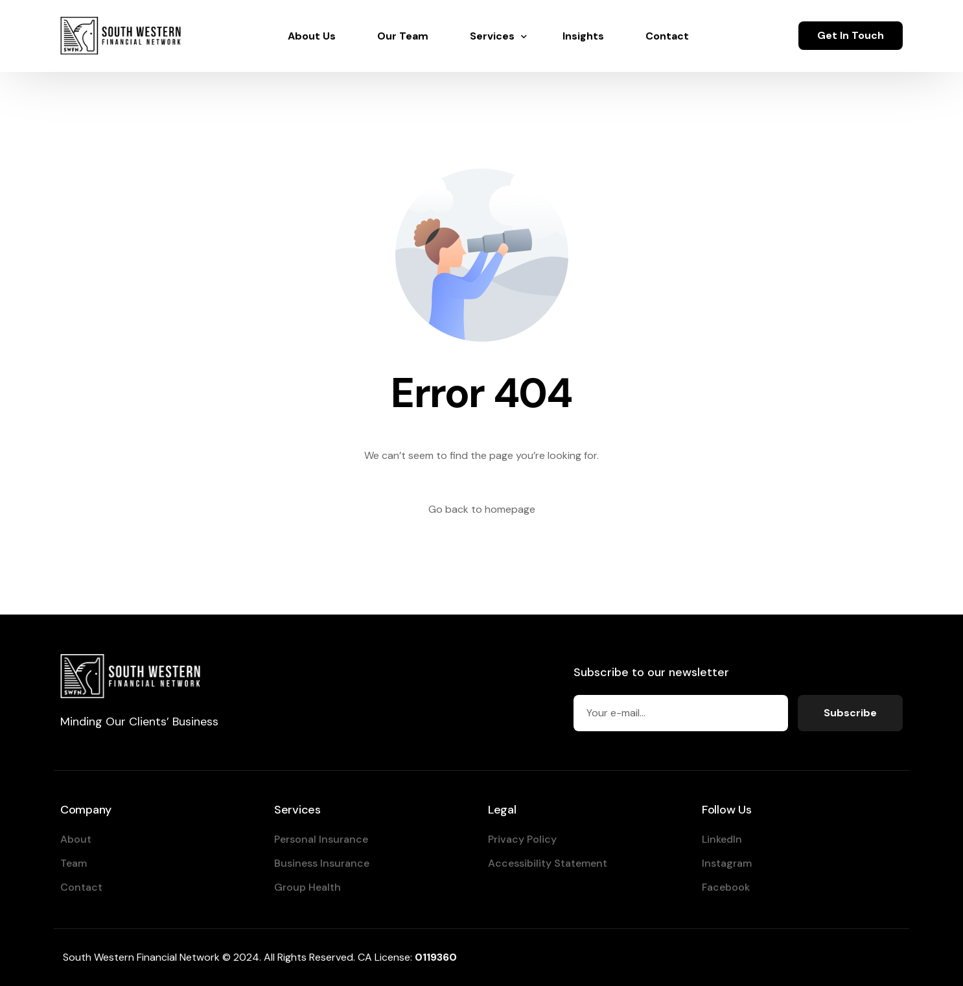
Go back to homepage (481, 509)
